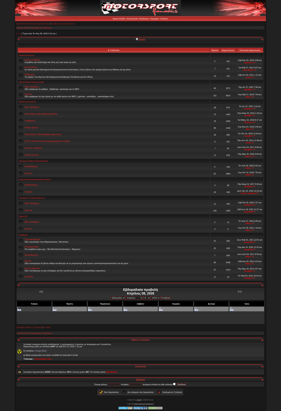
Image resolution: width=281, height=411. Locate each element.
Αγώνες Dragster (33, 148)
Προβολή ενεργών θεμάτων (63, 24)
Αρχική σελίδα (23, 28)
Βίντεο (28, 261)
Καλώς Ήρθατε (32, 60)
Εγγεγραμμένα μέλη (43, 359)
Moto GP (23, 216)
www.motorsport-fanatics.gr (144, 404)
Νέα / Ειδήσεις (32, 86)
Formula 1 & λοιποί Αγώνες (32, 198)
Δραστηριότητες (26, 55)
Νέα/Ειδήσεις (31, 166)
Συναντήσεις (31, 67)
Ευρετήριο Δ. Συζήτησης (41, 28)
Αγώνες (29, 94)
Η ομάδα (46, 327)
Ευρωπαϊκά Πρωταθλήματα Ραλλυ (35, 179)
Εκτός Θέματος (32, 268)
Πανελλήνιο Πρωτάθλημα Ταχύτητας (43, 134)
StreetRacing (31, 255)
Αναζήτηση (144, 19)
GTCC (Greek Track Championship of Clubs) (47, 141)
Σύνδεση (164, 19)
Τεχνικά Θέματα (33, 239)
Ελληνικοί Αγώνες (27, 102)
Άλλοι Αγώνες (32, 155)
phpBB (138, 400)
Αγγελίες (29, 276)
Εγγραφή (154, 19)
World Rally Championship (31, 82)
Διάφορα (23, 235)
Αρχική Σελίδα (119, 19)
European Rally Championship (33, 161)
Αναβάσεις (30, 121)
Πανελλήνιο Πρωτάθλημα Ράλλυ (41, 114)
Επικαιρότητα (32, 247)
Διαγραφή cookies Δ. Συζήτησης (29, 327)
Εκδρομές (30, 74)
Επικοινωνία (132, 19)
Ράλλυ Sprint (31, 127)
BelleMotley (111, 372)
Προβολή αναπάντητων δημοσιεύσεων (32, 24)
